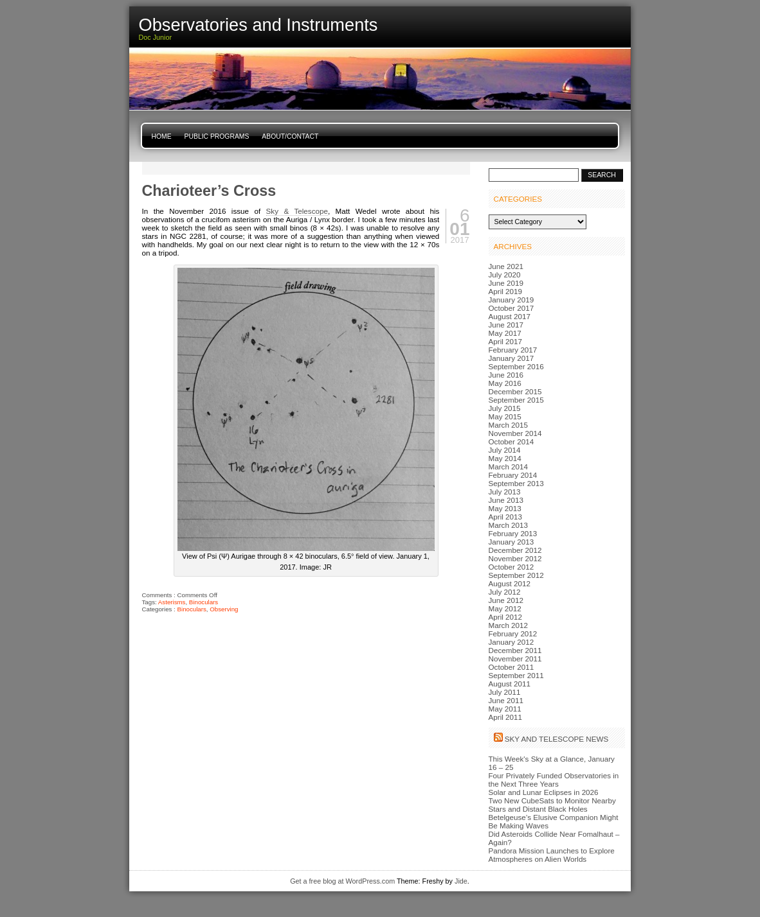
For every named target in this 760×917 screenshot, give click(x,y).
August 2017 (509, 316)
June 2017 (506, 324)
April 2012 (506, 617)
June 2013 (506, 500)
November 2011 (515, 658)
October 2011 (511, 667)
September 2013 (516, 483)
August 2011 (509, 683)
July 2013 (505, 491)
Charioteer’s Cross (209, 190)
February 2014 (513, 475)
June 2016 (506, 375)
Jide (461, 881)
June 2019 (506, 283)
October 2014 (511, 441)
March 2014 (509, 466)
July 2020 (505, 274)
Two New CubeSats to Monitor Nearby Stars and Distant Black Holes (552, 804)
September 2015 (516, 400)
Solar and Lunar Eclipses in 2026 (544, 792)
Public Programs (217, 136)
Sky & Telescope (297, 211)
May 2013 (505, 508)
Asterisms (172, 602)
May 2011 (505, 708)
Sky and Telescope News (557, 739)
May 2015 (505, 416)
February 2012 (513, 633)
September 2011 (516, 675)
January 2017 (511, 358)
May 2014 (505, 458)
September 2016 (516, 366)
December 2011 (515, 650)
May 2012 (505, 608)
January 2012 (511, 642)
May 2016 (505, 383)
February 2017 (513, 349)
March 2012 (509, 625)
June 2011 (506, 700)
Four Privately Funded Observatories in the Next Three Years (554, 779)
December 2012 (515, 550)
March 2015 (509, 425)
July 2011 (505, 692)
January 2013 (511, 541)
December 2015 (515, 391)
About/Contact (290, 136)
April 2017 (506, 341)
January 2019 (511, 299)
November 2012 (515, 558)
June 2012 (506, 600)
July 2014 (505, 450)
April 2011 (506, 717)
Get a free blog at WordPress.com (342, 881)
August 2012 (509, 583)
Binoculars (203, 602)
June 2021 (506, 266)
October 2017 (511, 308)
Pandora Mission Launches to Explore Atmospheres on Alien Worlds (552, 854)
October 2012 (511, 567)
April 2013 (506, 516)
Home (162, 136)
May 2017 (505, 333)
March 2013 (509, 525)
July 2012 (505, 592)
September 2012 (516, 575)
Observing (224, 609)
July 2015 (505, 408)
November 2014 (515, 433)
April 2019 (506, 291)
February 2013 (513, 533)
